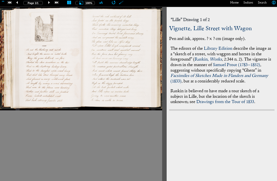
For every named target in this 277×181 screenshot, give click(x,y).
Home (234, 2)
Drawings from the (225, 102)
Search (262, 2)
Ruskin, (208, 59)
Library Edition (218, 49)
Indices (248, 2)
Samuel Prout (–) (236, 65)
